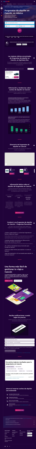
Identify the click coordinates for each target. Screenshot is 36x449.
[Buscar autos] (1, 8)
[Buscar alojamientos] (1, 6)
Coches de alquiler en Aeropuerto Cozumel (12, 378)
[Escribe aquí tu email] (21, 345)
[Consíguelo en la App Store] (29, 435)
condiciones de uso (19, 352)
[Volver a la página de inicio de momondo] (6, 1)
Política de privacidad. (27, 352)
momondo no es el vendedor (20, 421)
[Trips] (1, 13)
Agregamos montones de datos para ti (20, 422)
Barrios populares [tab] (18, 366)
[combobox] (10, 20)
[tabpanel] (20, 116)
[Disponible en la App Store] (24, 44)
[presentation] (24, 44)
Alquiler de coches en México (14, 6)
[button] (2, 1)
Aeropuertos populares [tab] (10, 366)
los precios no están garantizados (27, 418)
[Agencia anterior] (6, 164)
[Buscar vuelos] (1, 4)
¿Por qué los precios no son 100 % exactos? (20, 424)
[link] (16, 77)
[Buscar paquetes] (1, 10)
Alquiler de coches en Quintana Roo (24, 6)
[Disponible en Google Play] (18, 44)
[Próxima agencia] (33, 164)
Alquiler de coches (7, 6)
